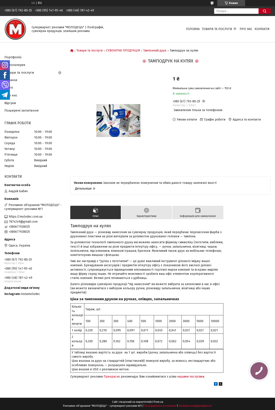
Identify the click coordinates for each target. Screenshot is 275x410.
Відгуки (10, 103)
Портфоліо (13, 57)
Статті (8, 88)
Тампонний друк (154, 50)
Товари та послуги (217, 29)
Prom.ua (158, 401)
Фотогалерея (14, 65)
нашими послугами (190, 376)
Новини (10, 80)
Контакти (262, 29)
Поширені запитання (21, 110)
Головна (193, 29)
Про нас (246, 29)
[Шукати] (265, 11)
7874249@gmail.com (23, 222)
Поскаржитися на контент (160, 405)
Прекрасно (112, 376)
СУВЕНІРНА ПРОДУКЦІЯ (123, 50)
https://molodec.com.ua (25, 216)
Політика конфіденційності (195, 405)
